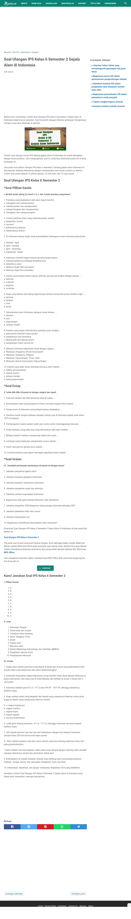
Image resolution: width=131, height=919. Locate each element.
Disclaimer (62, 906)
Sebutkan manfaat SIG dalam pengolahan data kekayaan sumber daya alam (108, 86)
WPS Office (9, 552)
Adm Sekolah (67, 3)
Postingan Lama (78, 894)
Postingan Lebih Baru (14, 894)
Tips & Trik (95, 3)
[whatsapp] (62, 826)
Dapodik (82, 3)
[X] (129, 905)
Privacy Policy (50, 906)
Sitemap (83, 906)
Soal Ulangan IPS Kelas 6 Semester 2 (21, 537)
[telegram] (78, 826)
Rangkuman (110, 3)
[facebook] (12, 826)
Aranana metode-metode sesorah (109, 106)
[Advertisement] (65, 29)
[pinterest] (45, 826)
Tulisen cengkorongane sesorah (108, 102)
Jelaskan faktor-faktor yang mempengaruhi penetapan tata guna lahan (109, 68)
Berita (24, 3)
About (90, 906)
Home (40, 906)
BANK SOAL (37, 3)
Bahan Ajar (51, 3)
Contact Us (72, 906)
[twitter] (28, 826)
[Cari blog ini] (125, 3)
